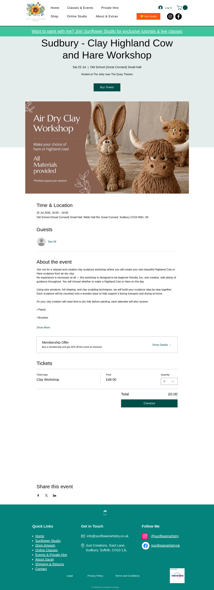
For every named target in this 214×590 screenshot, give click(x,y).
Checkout (149, 403)
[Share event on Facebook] (38, 495)
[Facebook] (178, 16)
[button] (82, 8)
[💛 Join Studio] (148, 16)
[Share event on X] (46, 495)
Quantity (165, 374)
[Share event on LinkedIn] (54, 495)
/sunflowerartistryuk (165, 545)
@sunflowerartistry (165, 536)
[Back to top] (105, 511)
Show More (43, 327)
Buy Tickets (107, 87)
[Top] (105, 514)
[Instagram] (170, 16)
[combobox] (169, 381)
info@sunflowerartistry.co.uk (107, 536)
